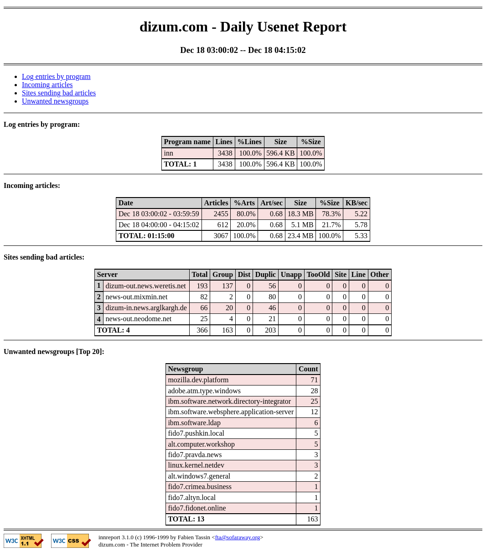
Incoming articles (47, 85)
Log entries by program (56, 76)
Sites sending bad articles (59, 93)
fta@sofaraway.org (237, 537)
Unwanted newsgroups (55, 101)
